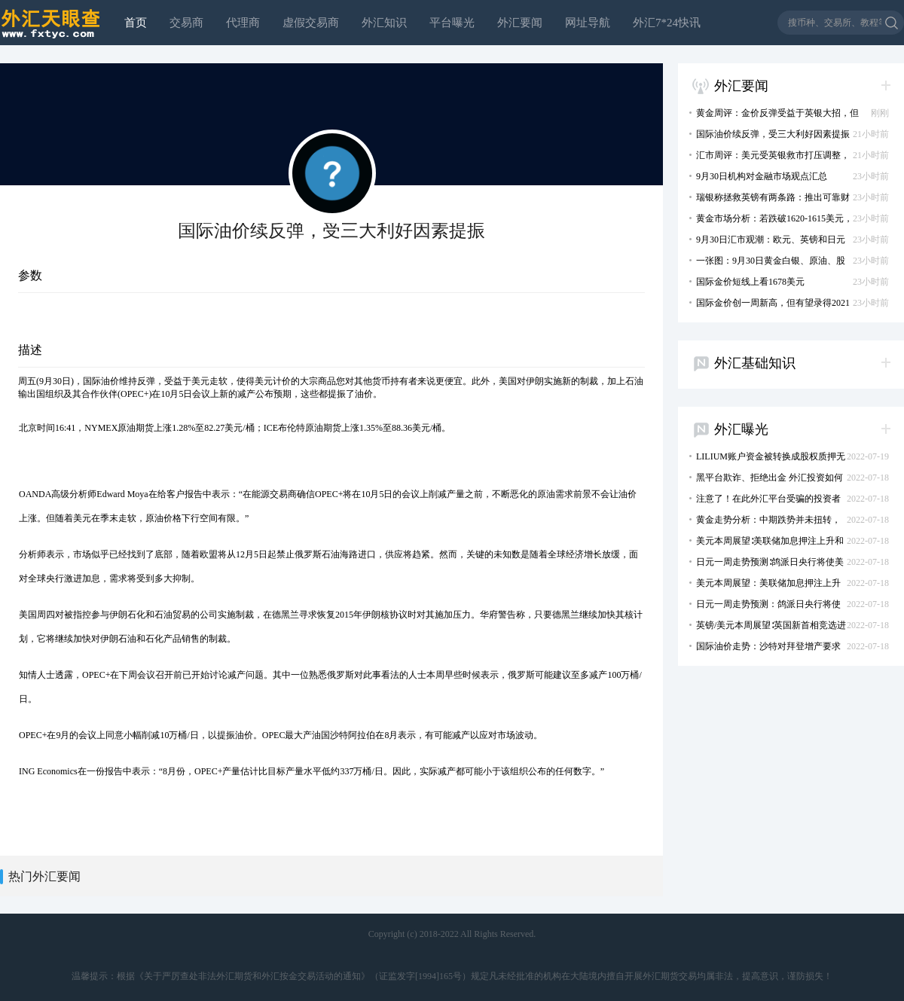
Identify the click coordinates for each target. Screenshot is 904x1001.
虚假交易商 (310, 23)
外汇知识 (384, 23)
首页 (135, 23)
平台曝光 (452, 23)
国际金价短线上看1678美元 (744, 281)
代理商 (243, 23)
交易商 (186, 23)
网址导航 (587, 23)
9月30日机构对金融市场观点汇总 (755, 176)
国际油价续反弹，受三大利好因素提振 (766, 134)
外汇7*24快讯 (667, 23)
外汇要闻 (519, 23)
